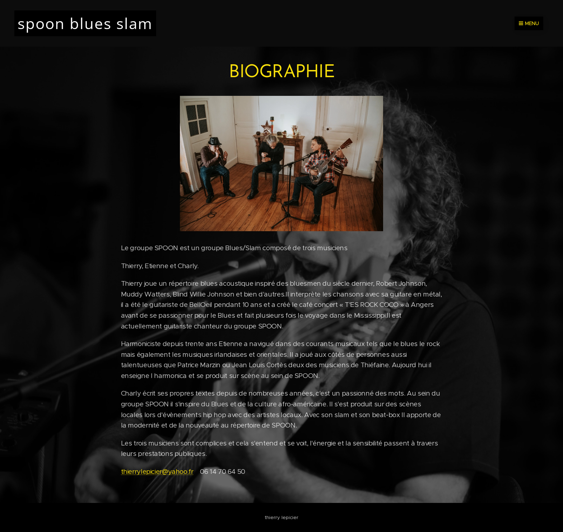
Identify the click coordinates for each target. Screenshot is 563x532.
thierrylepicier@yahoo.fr (157, 471)
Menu (529, 23)
